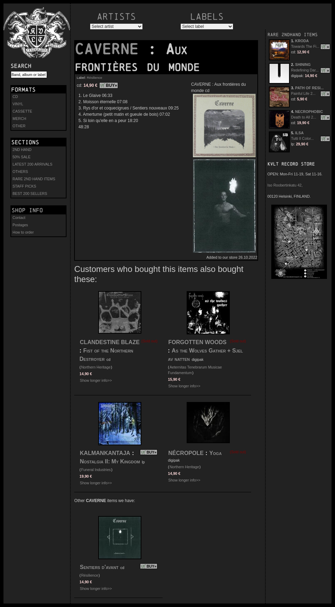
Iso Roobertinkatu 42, (285, 185)
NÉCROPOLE (185, 453)
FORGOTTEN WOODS (197, 342)
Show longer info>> (96, 380)
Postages (20, 225)
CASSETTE (22, 111)
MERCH (19, 118)
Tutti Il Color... (302, 138)
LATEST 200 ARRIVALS (32, 164)
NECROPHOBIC (309, 111)
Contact (19, 217)
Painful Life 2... (303, 93)
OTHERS (20, 171)
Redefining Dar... (305, 70)
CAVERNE (111, 49)
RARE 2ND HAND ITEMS (34, 179)
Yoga (215, 453)
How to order (23, 232)
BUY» (111, 85)
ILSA (299, 133)
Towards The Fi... (305, 46)
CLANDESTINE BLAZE (110, 342)
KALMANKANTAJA (105, 453)
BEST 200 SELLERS (30, 193)
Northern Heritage (96, 367)
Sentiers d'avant (99, 567)
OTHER (19, 126)
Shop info (27, 210)
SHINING (303, 64)
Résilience (94, 77)
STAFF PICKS (24, 186)
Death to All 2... (303, 117)
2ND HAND (22, 149)
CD (15, 96)
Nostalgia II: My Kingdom (110, 461)
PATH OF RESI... (309, 88)
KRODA (302, 41)
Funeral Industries (96, 470)
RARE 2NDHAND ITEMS (292, 34)
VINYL (18, 104)
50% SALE (22, 157)
